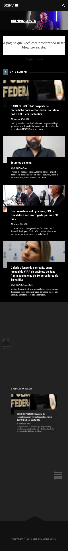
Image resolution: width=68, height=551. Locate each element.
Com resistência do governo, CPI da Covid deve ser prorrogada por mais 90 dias (35, 215)
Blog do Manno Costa (44, 539)
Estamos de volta (21, 162)
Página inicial (34, 59)
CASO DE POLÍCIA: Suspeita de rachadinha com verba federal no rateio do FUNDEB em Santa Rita (35, 110)
